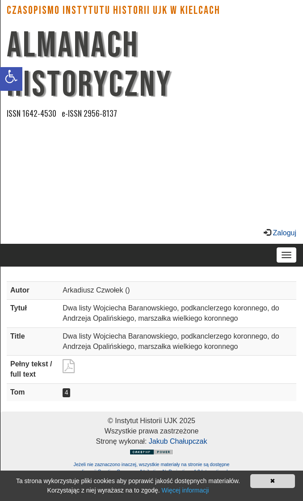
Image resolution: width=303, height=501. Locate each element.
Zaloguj (283, 233)
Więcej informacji (185, 490)
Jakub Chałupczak (178, 441)
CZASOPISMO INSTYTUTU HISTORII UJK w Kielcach (113, 10)
